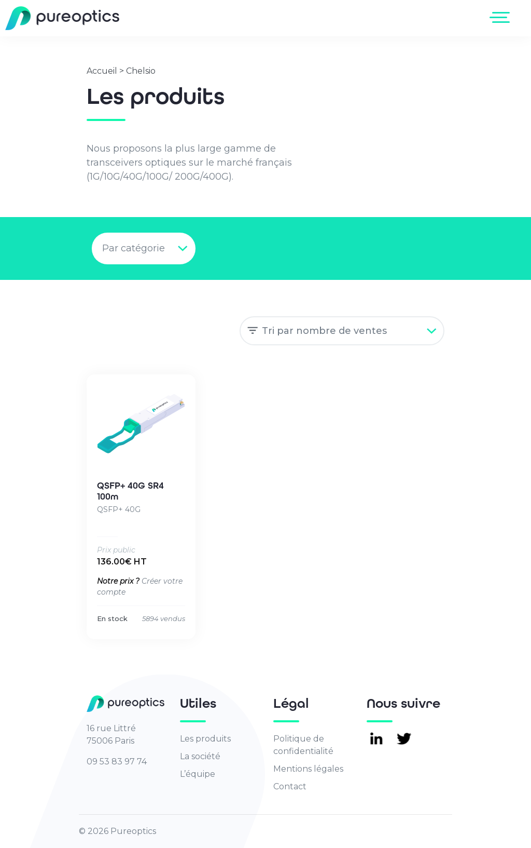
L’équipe (197, 774)
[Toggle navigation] (501, 17)
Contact (289, 786)
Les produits (205, 739)
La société (200, 756)
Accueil (102, 71)
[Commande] (342, 330)
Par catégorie (133, 248)
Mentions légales (308, 769)
